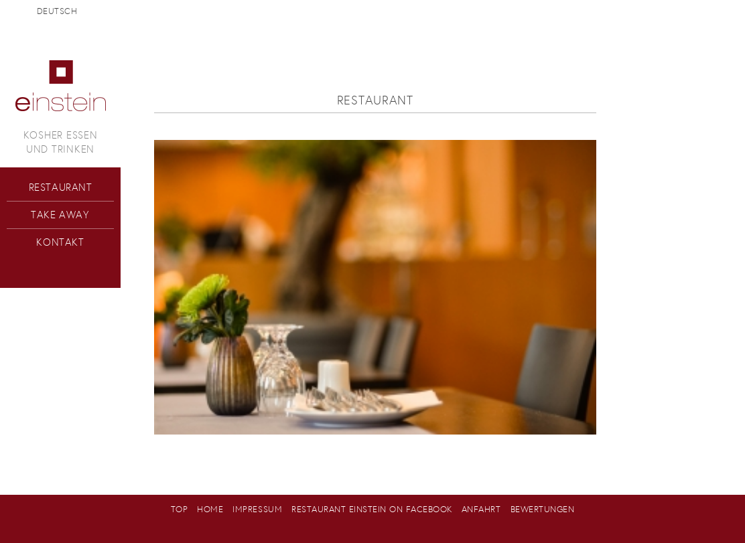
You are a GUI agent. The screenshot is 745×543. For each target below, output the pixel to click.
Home (210, 509)
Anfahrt (481, 509)
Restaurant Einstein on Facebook (371, 509)
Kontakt (60, 242)
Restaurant (60, 187)
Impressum (257, 509)
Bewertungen (543, 509)
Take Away (60, 215)
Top (179, 509)
